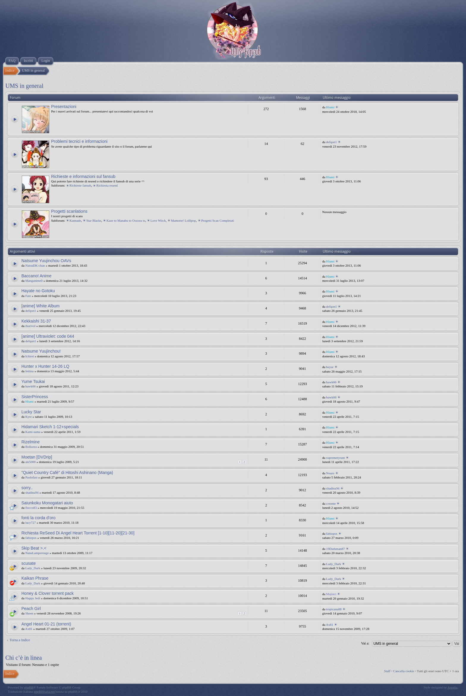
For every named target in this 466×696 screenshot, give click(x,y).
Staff (387, 671)
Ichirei (29, 356)
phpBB (28, 687)
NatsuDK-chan (35, 265)
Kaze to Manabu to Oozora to (125, 220)
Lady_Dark (32, 568)
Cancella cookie (403, 671)
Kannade (75, 220)
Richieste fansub (80, 185)
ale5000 (30, 462)
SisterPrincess (34, 396)
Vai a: (365, 643)
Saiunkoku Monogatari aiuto (47, 503)
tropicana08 (333, 609)
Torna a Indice (20, 640)
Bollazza (31, 446)
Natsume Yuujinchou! (41, 351)
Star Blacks (93, 220)
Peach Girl (31, 608)
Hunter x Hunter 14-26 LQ (45, 366)
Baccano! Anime (36, 275)
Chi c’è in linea (23, 657)
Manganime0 (33, 280)
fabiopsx (31, 537)
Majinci (331, 594)
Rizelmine (30, 442)
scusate (28, 563)
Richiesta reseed (107, 185)
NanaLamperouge (37, 553)
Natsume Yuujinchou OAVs (46, 260)
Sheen (29, 613)
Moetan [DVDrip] (36, 457)
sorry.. (27, 487)
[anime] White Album (40, 306)
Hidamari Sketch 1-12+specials (50, 426)
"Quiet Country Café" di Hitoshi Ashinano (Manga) (67, 472)
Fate (28, 296)
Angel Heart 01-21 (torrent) (46, 624)
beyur (329, 367)
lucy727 (30, 522)
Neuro (330, 473)
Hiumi (330, 107)
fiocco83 (31, 507)
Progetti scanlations (69, 211)
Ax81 (28, 629)
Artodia (453, 687)
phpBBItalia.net (44, 691)
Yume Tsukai (33, 381)
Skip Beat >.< (33, 548)
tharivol (30, 326)
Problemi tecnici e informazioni (79, 141)
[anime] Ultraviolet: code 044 (47, 336)
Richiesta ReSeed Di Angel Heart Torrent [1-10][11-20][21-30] (77, 533)
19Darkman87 (335, 548)
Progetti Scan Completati (217, 220)
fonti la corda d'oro (38, 517)
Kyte (28, 416)
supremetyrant (335, 457)
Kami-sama (32, 432)
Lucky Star (31, 411)
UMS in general (24, 85)
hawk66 (30, 386)
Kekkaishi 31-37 (36, 321)
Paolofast (31, 477)
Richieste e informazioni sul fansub (83, 176)
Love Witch (158, 220)
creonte (331, 503)
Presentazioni (63, 106)
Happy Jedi (32, 598)
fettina (29, 371)
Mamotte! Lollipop (183, 220)
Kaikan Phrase (34, 578)
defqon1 (331, 142)
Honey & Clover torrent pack (47, 593)
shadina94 (32, 492)
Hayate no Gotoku (38, 290)
